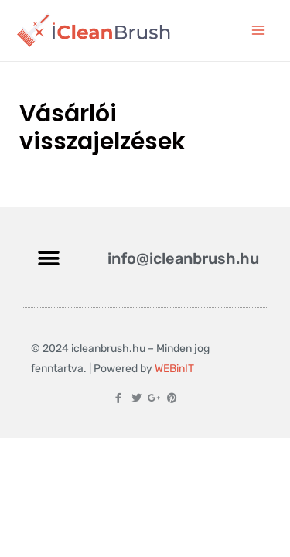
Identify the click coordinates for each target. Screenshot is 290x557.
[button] (48, 258)
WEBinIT (174, 368)
